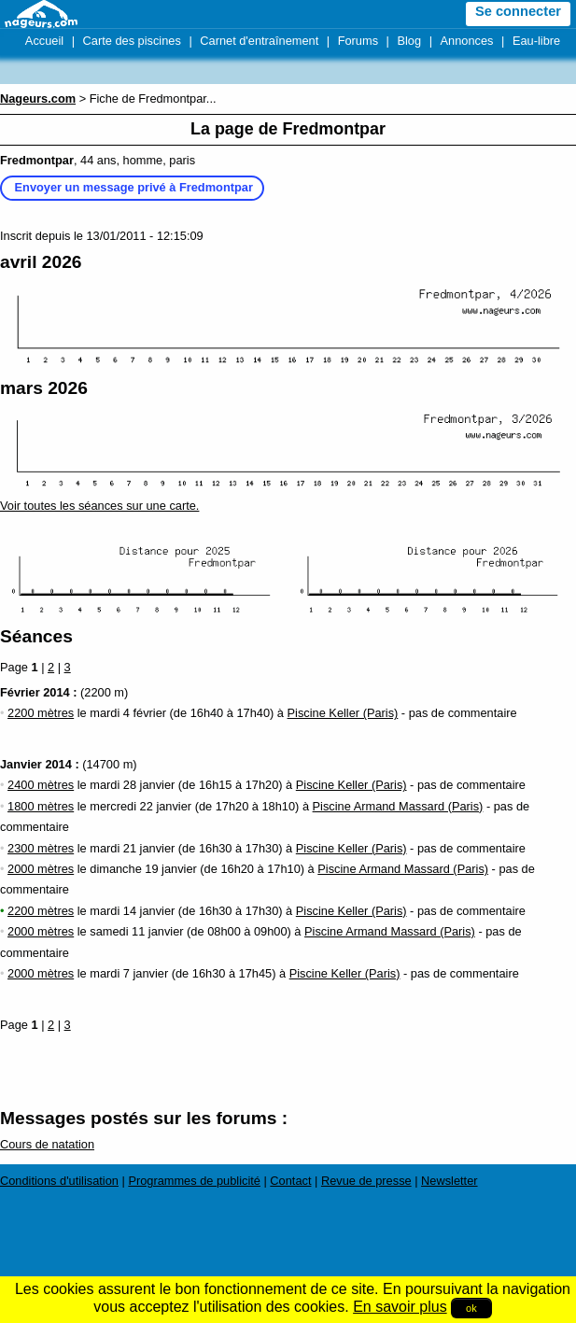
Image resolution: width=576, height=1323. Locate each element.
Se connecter (518, 11)
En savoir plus (400, 1307)
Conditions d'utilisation (59, 1181)
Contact (290, 1181)
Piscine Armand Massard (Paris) (398, 806)
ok (471, 1308)
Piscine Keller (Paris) (343, 713)
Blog (409, 41)
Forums (358, 41)
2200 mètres (40, 713)
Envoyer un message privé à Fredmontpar (134, 187)
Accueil (44, 41)
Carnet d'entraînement (259, 41)
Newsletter (449, 1181)
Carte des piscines (132, 41)
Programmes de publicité (194, 1181)
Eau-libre (536, 41)
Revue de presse (366, 1181)
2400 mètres (40, 785)
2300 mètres (40, 848)
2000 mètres (40, 869)
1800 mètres (40, 806)
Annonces (467, 41)
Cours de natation (47, 1144)
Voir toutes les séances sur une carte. (99, 506)
